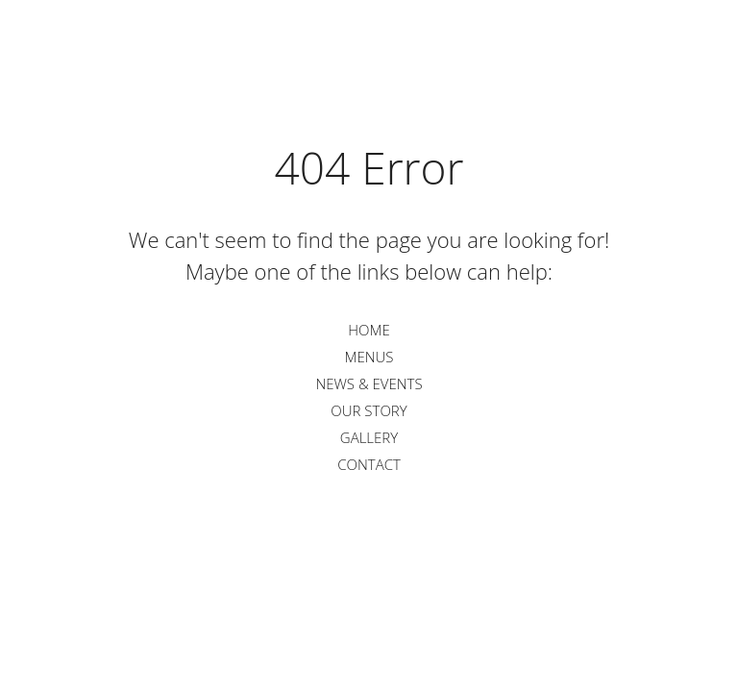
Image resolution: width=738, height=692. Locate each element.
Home (368, 329)
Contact (369, 464)
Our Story (368, 410)
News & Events (368, 383)
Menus (368, 356)
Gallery (369, 437)
